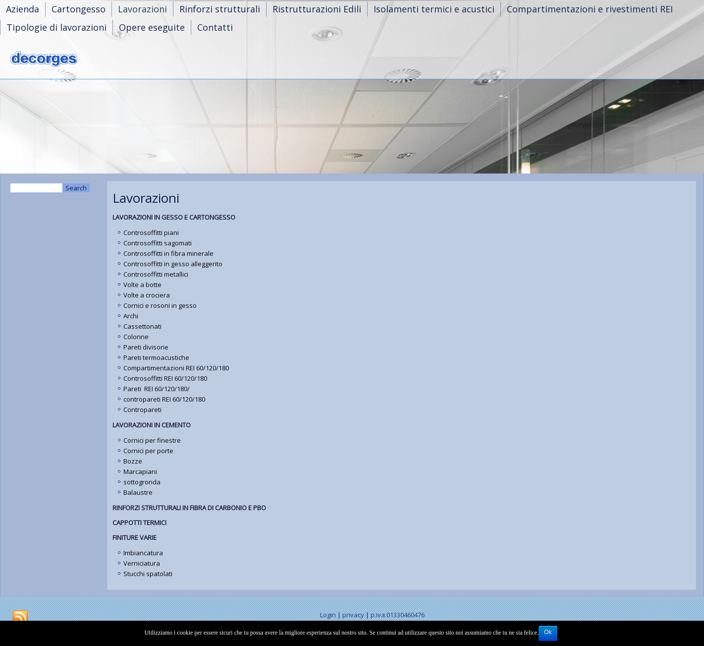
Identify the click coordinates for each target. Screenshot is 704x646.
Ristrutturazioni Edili (316, 9)
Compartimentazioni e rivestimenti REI (590, 9)
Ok (547, 632)
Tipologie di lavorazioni (56, 27)
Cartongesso (79, 9)
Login (328, 614)
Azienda (22, 9)
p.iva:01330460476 (398, 614)
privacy (353, 614)
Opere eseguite (152, 27)
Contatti (215, 27)
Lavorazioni (142, 9)
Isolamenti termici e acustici (434, 9)
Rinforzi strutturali (219, 9)
